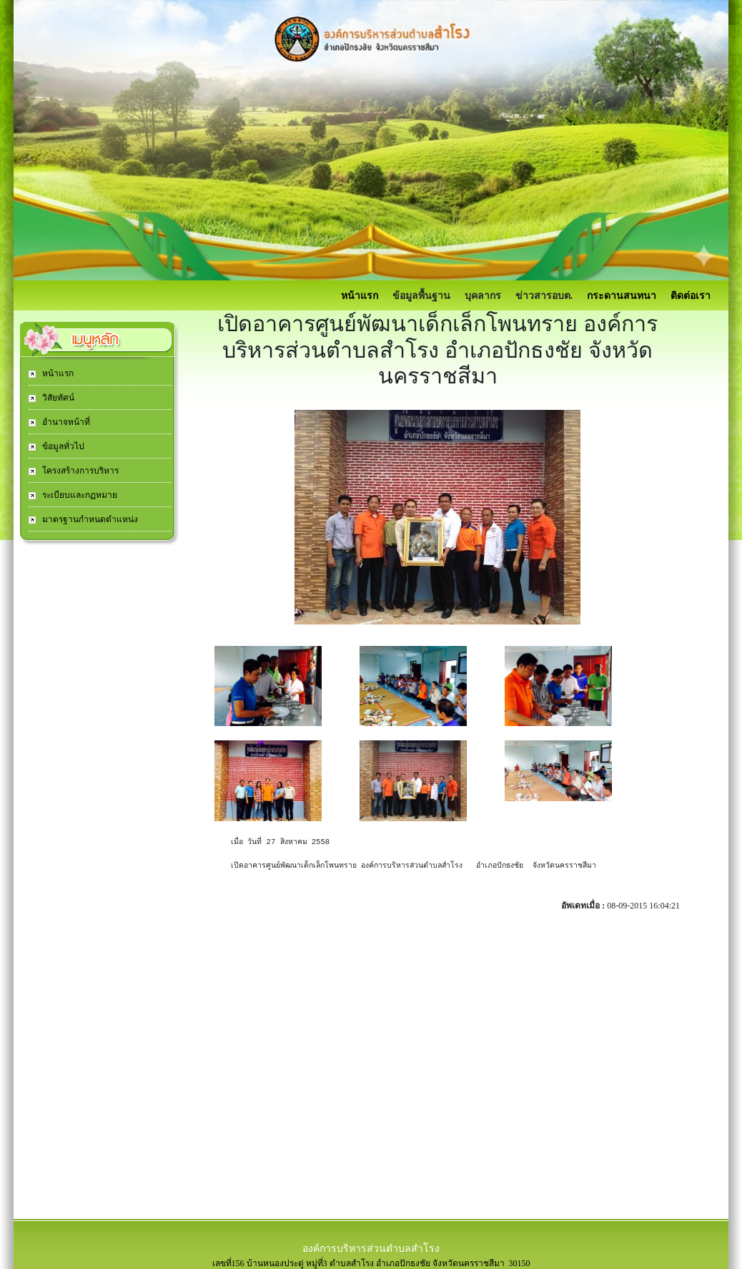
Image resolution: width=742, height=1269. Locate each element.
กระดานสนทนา (621, 295)
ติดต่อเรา (691, 295)
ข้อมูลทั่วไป (62, 446)
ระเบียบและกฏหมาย (78, 495)
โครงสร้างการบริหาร (79, 471)
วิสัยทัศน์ (57, 398)
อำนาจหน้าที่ (65, 422)
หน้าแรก (359, 295)
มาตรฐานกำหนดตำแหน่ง (89, 519)
